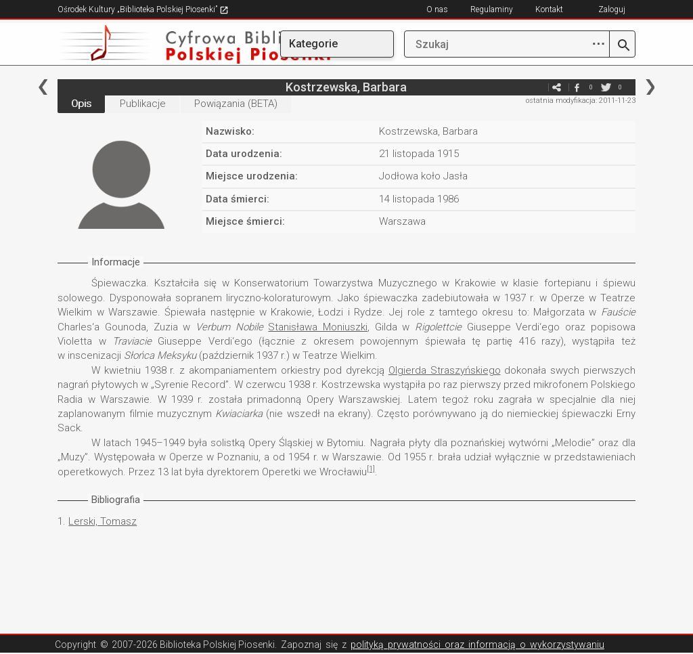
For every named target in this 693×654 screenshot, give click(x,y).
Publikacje (143, 103)
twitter (606, 87)
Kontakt (549, 9)
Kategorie (313, 43)
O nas (437, 9)
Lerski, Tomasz (102, 521)
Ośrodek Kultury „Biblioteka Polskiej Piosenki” (143, 9)
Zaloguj (611, 9)
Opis (81, 103)
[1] (371, 468)
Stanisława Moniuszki (317, 327)
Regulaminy (491, 9)
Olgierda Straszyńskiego (444, 370)
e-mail (536, 87)
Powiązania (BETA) (235, 103)
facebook (577, 87)
